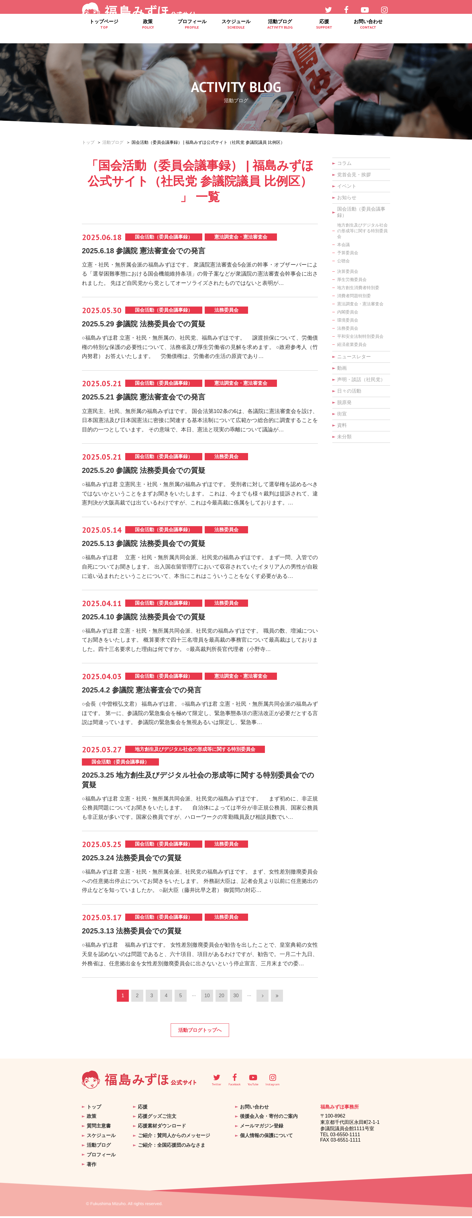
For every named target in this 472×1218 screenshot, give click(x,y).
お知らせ (346, 197)
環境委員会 (347, 320)
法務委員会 (347, 328)
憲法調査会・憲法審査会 (360, 303)
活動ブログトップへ (200, 1038)
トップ (88, 142)
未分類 (344, 436)
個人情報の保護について (266, 1140)
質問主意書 (99, 1131)
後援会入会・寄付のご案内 (269, 1122)
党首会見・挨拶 (354, 174)
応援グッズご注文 (157, 1122)
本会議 (343, 244)
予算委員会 (347, 252)
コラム (344, 163)
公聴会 (343, 260)
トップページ (104, 34)
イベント (346, 186)
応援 (324, 34)
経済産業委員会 (352, 344)
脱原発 (344, 402)
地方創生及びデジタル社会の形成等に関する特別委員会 (362, 231)
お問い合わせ (368, 34)
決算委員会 (347, 271)
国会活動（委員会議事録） (361, 212)
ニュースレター (354, 356)
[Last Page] (277, 1004)
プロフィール (192, 34)
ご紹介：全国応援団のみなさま (171, 1149)
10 (207, 1003)
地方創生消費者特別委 (358, 287)
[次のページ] (262, 1004)
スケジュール (236, 34)
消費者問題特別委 (354, 295)
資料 (342, 425)
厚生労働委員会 (352, 279)
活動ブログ (280, 34)
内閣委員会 (347, 312)
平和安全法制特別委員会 (360, 336)
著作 (91, 1166)
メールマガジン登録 (261, 1131)
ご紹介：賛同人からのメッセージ (174, 1140)
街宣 (342, 413)
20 (221, 1003)
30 (236, 1003)
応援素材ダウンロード (162, 1131)
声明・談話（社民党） (361, 379)
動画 (342, 368)
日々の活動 (349, 390)
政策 (148, 34)
